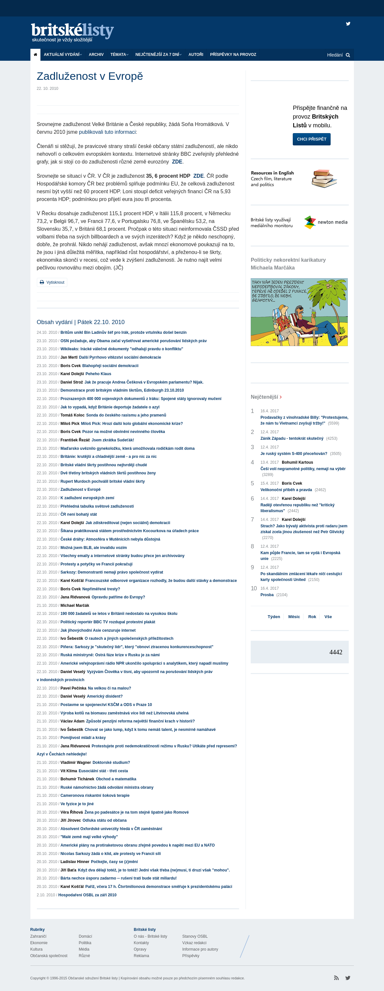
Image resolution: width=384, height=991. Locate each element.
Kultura (36, 949)
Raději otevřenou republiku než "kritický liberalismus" (297, 508)
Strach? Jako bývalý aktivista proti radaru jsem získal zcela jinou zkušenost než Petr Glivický (303, 532)
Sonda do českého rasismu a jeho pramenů (126, 415)
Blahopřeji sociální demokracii (110, 366)
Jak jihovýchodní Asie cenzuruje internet (98, 630)
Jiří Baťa (68, 870)
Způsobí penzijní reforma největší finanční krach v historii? (140, 721)
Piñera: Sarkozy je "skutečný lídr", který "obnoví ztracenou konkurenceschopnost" (137, 647)
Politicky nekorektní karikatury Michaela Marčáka (288, 263)
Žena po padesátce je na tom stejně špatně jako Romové (136, 812)
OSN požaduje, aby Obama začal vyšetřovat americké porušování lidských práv (133, 341)
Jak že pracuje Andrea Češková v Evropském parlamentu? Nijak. (143, 382)
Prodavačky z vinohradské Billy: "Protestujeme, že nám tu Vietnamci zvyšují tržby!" (304, 420)
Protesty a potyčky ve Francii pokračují (96, 564)
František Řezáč (75, 440)
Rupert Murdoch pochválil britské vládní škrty (102, 481)
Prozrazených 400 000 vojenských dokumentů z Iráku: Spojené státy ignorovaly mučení (141, 398)
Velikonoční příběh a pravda (293, 490)
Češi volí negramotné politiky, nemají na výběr (303, 472)
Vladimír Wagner (75, 762)
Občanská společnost (49, 956)
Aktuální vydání (63, 54)
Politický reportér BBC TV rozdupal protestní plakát (107, 622)
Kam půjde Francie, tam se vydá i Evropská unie (300, 556)
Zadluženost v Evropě (80, 489)
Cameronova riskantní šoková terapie (94, 795)
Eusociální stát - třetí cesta (103, 771)
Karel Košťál (72, 580)
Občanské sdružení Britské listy (92, 978)
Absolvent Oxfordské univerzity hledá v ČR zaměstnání (111, 829)
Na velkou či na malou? (109, 688)
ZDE (177, 161)
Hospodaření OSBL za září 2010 (87, 895)
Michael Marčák (74, 605)
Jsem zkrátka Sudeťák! (113, 440)
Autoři (196, 54)
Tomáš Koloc (72, 415)
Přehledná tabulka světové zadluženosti (97, 506)
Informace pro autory (200, 949)
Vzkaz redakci (194, 943)
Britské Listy (302, 941)
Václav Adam (72, 721)
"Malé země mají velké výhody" (89, 837)
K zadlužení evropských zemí (87, 498)
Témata (120, 54)
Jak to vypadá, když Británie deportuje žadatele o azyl (109, 407)
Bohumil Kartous (297, 462)
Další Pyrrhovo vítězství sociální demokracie (120, 357)
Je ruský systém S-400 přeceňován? (300, 454)
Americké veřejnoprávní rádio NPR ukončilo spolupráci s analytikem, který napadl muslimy (144, 663)
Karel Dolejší (72, 374)
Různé (84, 956)
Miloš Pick (70, 423)
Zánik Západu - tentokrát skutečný (298, 438)
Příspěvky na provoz (233, 54)
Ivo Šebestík (71, 638)
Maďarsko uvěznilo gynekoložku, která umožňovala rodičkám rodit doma (127, 448)
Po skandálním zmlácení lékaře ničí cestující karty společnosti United (301, 577)
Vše (328, 616)
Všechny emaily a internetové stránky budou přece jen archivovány (122, 555)
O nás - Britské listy (150, 936)
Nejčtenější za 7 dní (159, 54)
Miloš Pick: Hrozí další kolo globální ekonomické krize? (132, 423)
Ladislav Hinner (74, 861)
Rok (312, 616)
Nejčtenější (264, 397)
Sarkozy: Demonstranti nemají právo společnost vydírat (111, 572)
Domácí (85, 936)
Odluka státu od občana (104, 820)
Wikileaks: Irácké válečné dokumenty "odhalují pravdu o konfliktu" (121, 349)
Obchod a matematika (116, 779)
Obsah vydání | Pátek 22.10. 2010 (81, 322)
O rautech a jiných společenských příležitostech (129, 638)
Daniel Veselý (72, 671)
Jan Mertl (69, 357)
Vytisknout (52, 282)
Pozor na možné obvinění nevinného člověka (123, 431)
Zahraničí (38, 936)
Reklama (141, 956)
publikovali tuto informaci (107, 132)
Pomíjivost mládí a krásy (83, 737)
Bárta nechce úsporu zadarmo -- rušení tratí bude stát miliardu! (118, 878)
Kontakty (141, 943)
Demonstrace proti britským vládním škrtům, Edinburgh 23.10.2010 (122, 390)
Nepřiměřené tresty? (101, 589)
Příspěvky (191, 956)
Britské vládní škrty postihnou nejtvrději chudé (103, 465)
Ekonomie (39, 943)
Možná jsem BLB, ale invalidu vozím (93, 547)
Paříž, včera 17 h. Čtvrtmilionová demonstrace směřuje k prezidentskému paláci (158, 886)
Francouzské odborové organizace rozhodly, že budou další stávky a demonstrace (161, 580)
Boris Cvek (70, 366)
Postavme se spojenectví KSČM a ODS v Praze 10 (106, 704)
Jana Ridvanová (75, 597)
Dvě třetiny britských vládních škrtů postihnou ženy (108, 473)
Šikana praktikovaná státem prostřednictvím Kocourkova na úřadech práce (129, 531)
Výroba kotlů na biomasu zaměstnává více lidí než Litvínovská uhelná (124, 713)
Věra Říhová (71, 812)
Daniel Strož (71, 382)
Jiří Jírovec (70, 820)
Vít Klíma (68, 771)
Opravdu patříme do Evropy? (118, 597)
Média (84, 949)
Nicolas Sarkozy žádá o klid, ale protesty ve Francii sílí (110, 853)
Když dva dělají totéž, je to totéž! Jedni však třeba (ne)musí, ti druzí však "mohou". (154, 870)
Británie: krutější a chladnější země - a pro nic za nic (108, 456)
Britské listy (78, 33)
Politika (85, 943)
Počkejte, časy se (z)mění (114, 861)
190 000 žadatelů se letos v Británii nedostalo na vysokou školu (118, 613)
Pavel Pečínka (73, 688)
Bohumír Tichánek (77, 779)
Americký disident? (105, 696)
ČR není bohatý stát (78, 514)
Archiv (96, 54)
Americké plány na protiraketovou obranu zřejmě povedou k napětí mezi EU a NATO (137, 845)
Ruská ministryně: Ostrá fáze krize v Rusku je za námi (110, 655)
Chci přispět (311, 139)
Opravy (140, 949)
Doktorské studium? (111, 762)
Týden (274, 616)
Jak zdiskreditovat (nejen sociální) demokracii (128, 523)
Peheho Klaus (98, 374)
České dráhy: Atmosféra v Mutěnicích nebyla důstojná (110, 539)
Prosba (274, 595)
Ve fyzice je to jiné (77, 804)
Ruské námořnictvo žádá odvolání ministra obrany (106, 787)
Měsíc (294, 616)
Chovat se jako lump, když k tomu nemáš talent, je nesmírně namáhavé (150, 729)
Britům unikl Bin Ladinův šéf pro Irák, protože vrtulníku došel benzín (123, 332)
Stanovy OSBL (195, 936)
